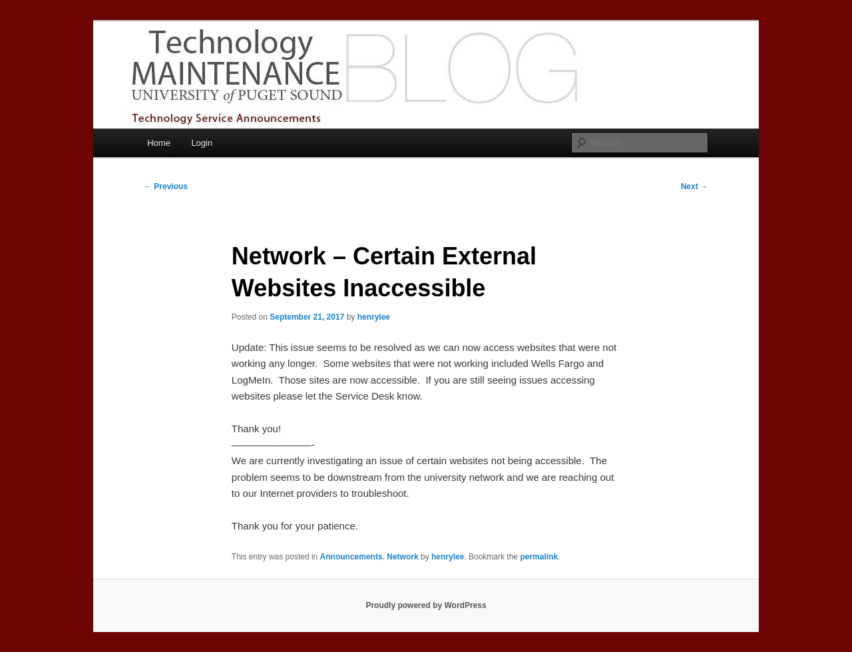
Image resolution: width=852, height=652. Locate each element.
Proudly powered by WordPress (425, 605)
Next (694, 186)
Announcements (351, 556)
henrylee (373, 317)
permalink (539, 556)
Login (201, 143)
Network (402, 556)
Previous (166, 186)
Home (158, 143)
